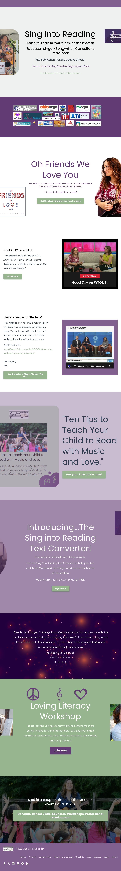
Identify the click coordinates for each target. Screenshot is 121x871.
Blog (89, 857)
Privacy (32, 857)
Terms (23, 857)
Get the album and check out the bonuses (60, 201)
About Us (79, 857)
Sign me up (60, 588)
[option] (60, 642)
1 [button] (55, 662)
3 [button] (62, 662)
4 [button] (65, 662)
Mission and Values (63, 857)
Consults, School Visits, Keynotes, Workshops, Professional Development (60, 815)
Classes (97, 857)
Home (115, 857)
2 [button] (58, 662)
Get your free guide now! (84, 474)
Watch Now (12, 276)
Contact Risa (44, 857)
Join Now (60, 750)
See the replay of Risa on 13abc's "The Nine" (25, 375)
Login (106, 857)
